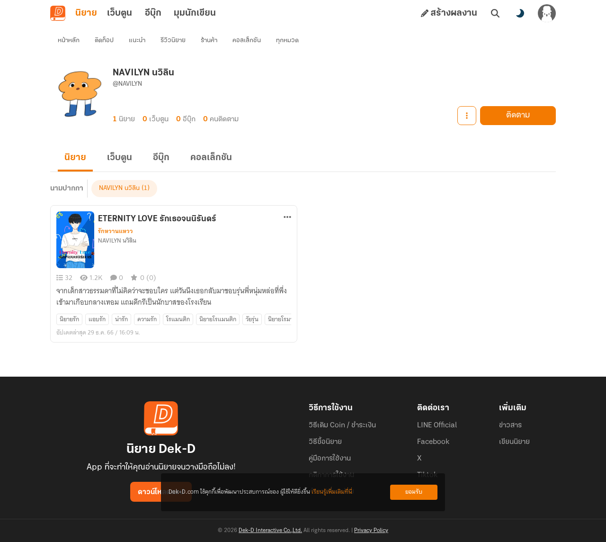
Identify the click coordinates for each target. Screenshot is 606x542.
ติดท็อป (104, 40)
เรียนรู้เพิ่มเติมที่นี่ (332, 492)
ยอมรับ (413, 492)
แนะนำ (137, 40)
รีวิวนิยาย (173, 40)
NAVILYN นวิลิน (119, 188)
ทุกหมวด (287, 40)
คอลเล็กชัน (246, 40)
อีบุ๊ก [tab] (153, 13)
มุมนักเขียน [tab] (195, 13)
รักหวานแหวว (115, 231)
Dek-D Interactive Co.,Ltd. (270, 530)
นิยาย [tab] (86, 13)
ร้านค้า (209, 40)
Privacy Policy (371, 530)
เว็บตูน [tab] (119, 13)
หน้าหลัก (69, 40)
